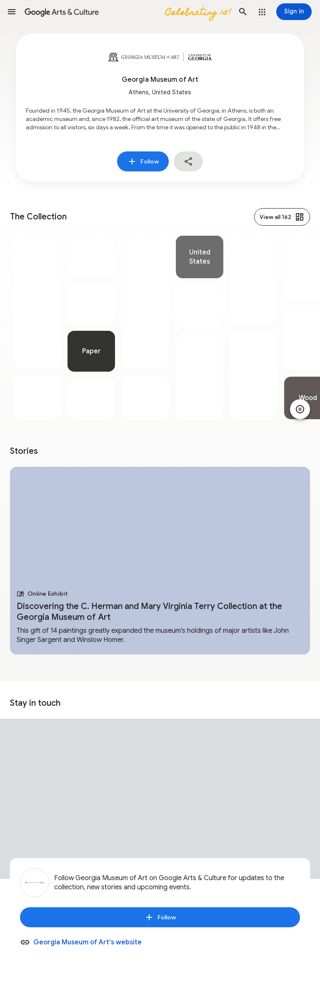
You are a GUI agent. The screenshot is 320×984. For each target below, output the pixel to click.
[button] (12, 12)
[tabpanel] (37, 327)
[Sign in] (294, 11)
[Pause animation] (300, 409)
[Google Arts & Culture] (127, 11)
